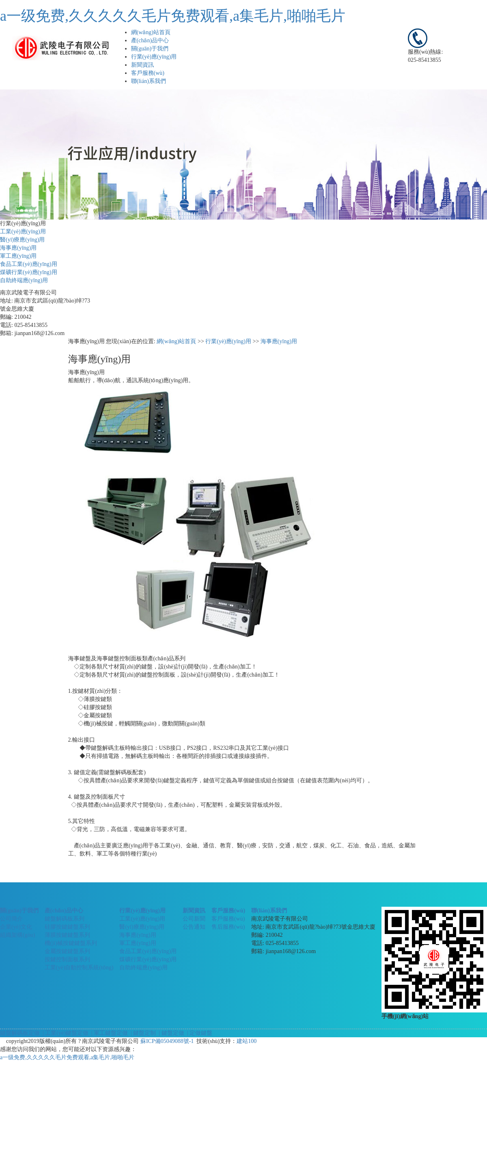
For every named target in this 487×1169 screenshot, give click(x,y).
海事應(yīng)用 (18, 248)
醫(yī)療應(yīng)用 (22, 240)
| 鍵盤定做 (170, 1033)
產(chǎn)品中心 (150, 40)
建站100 (246, 1041)
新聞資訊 (142, 65)
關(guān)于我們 (150, 49)
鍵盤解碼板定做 (20, 1033)
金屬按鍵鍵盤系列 (67, 951)
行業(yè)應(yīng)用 (154, 57)
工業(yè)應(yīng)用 (23, 232)
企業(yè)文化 (16, 927)
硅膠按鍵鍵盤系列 (67, 927)
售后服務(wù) (228, 927)
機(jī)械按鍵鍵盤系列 (71, 943)
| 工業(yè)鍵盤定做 (64, 1033)
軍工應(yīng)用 (18, 256)
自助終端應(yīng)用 (24, 280)
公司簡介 (11, 919)
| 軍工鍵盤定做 (109, 1033)
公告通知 (194, 927)
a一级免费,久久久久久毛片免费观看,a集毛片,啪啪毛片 (172, 16)
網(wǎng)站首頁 (150, 32)
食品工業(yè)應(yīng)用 (28, 264)
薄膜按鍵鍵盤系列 (67, 935)
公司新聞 (194, 919)
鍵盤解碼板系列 (64, 919)
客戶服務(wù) (147, 73)
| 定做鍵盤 (198, 1033)
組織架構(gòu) (17, 935)
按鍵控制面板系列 (67, 959)
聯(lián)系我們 (148, 81)
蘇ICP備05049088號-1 (167, 1041)
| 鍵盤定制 (142, 1033)
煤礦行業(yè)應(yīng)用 (28, 272)
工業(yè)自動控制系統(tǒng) (79, 967)
